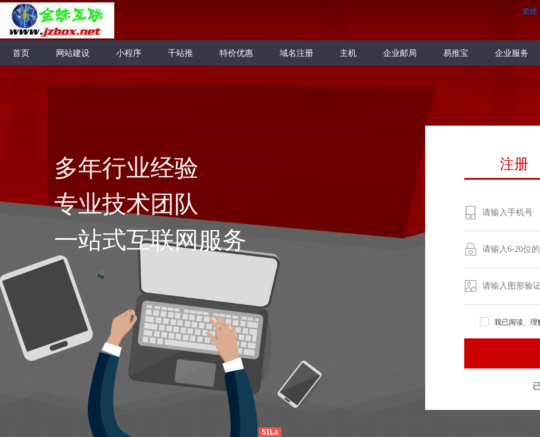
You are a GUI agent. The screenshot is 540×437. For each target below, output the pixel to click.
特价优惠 (236, 53)
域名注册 (296, 53)
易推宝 (455, 53)
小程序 (128, 53)
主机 (348, 53)
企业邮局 (400, 53)
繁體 (530, 11)
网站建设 (73, 53)
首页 (21, 53)
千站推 (180, 53)
